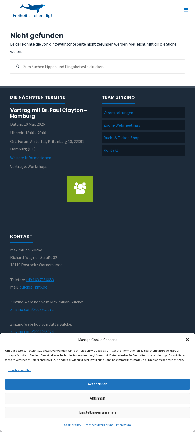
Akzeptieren (97, 384)
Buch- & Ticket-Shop (122, 137)
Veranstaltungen (118, 112)
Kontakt (111, 150)
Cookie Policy (72, 425)
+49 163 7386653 (40, 279)
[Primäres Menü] (186, 10)
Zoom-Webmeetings (122, 125)
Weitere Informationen (30, 157)
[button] (187, 339)
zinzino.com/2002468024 (32, 331)
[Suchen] (17, 66)
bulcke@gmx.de (33, 287)
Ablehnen (97, 398)
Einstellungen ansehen (97, 412)
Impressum (123, 425)
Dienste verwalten (19, 370)
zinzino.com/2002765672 (32, 309)
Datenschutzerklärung (98, 425)
